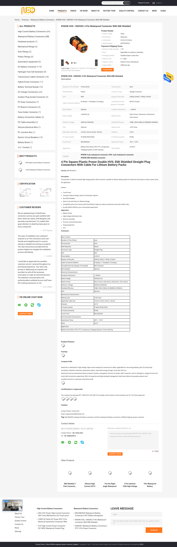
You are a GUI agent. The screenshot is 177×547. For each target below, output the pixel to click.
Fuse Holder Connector (28, 112)
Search (126, 3)
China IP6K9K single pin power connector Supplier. (62, 544)
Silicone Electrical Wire (28, 127)
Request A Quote (143, 3)
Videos (73, 11)
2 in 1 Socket (23, 147)
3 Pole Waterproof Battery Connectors (37, 170)
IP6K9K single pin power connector (132, 417)
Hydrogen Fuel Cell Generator (30, 72)
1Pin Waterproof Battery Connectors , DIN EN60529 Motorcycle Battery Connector (150, 485)
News (154, 11)
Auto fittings (23, 52)
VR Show (84, 11)
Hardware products (26, 41)
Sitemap (18, 531)
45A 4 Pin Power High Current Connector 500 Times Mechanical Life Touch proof (54, 514)
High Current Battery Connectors (32, 31)
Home (51, 11)
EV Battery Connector (27, 67)
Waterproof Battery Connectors (42, 20)
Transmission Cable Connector (31, 77)
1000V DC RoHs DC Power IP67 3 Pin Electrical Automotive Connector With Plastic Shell (52, 520)
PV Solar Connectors (27, 102)
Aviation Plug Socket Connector (31, 97)
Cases (163, 11)
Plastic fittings (24, 57)
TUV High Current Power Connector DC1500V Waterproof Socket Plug (51, 527)
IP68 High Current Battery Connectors (37, 163)
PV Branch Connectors (27, 107)
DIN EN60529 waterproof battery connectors (79, 417)
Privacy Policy (40, 544)
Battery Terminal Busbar (28, 87)
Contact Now (107, 70)
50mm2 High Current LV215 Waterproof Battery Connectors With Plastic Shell (89, 485)
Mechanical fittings (26, 46)
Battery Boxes (24, 142)
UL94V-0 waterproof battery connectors (107, 417)
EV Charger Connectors (28, 92)
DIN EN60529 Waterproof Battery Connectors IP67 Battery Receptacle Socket (89, 514)
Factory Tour (109, 11)
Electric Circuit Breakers (28, 137)
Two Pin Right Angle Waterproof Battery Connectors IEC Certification (110, 485)
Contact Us (143, 11)
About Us (95, 11)
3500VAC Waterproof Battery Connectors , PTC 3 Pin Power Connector (91, 527)
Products (62, 11)
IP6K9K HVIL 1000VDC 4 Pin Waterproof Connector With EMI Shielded (90, 521)
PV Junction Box (25, 132)
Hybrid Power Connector (28, 82)
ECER (141, 544)
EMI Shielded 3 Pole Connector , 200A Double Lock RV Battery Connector (70, 485)
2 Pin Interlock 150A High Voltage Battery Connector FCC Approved (130, 485)
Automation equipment (28, 62)
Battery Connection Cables (29, 117)
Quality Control (126, 11)
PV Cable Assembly (26, 122)
